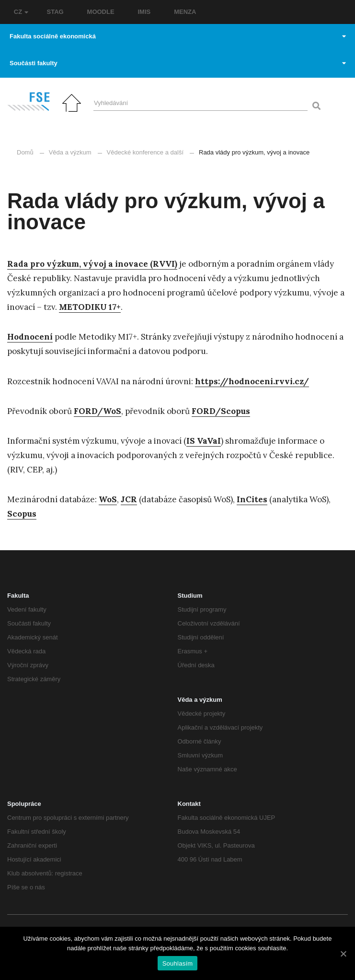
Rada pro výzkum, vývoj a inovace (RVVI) (92, 264)
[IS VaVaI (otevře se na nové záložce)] (203, 441)
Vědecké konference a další (145, 152)
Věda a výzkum (70, 152)
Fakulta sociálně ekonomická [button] (178, 36)
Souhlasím (177, 963)
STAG (55, 11)
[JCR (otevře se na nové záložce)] (129, 499)
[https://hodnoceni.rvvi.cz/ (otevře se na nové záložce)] (252, 381)
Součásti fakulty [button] (178, 63)
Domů (25, 152)
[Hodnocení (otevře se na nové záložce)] (30, 336)
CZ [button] (21, 11)
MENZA (185, 11)
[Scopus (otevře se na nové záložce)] (21, 514)
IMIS (144, 11)
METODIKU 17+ (90, 307)
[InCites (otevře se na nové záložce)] (252, 499)
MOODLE (101, 11)
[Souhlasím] (343, 953)
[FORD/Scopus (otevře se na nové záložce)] (221, 411)
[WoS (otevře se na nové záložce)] (108, 499)
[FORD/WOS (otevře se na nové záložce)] (97, 411)
